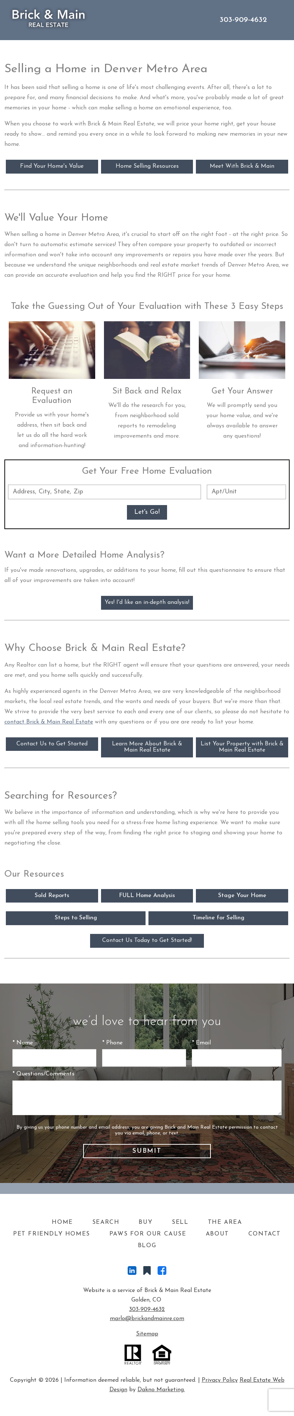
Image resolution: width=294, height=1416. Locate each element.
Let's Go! (147, 512)
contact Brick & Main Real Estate (48, 722)
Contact (264, 1234)
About (217, 1234)
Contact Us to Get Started (52, 744)
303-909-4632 (147, 1309)
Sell (180, 1222)
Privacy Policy (220, 1380)
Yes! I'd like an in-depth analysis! (147, 602)
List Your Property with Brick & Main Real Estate (242, 747)
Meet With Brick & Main (242, 166)
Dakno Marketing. (161, 1390)
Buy (145, 1222)
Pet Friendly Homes (51, 1234)
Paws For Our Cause (147, 1234)
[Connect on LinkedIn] (132, 1272)
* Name (22, 1043)
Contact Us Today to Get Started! (147, 940)
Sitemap (147, 1334)
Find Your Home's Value (52, 166)
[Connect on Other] (147, 1272)
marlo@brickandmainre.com (147, 1319)
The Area (225, 1222)
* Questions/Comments (43, 1074)
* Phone (112, 1043)
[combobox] (104, 492)
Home (62, 1222)
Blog (147, 1246)
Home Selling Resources (147, 166)
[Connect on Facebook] (162, 1272)
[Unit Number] (246, 492)
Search (106, 1222)
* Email (201, 1043)
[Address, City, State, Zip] (104, 492)
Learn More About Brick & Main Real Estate (147, 747)
